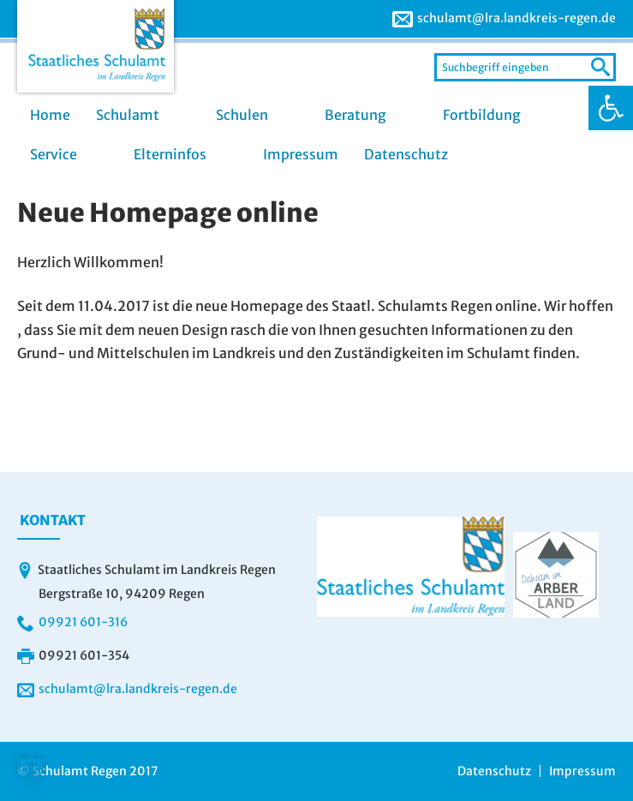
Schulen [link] (242, 114)
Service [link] (53, 154)
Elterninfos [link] (170, 154)
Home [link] (50, 114)
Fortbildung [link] (482, 114)
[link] (610, 108)
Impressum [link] (300, 154)
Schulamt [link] (127, 114)
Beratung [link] (355, 114)
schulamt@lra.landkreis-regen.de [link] (516, 18)
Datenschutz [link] (406, 154)
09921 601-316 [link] (83, 622)
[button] (31, 770)
